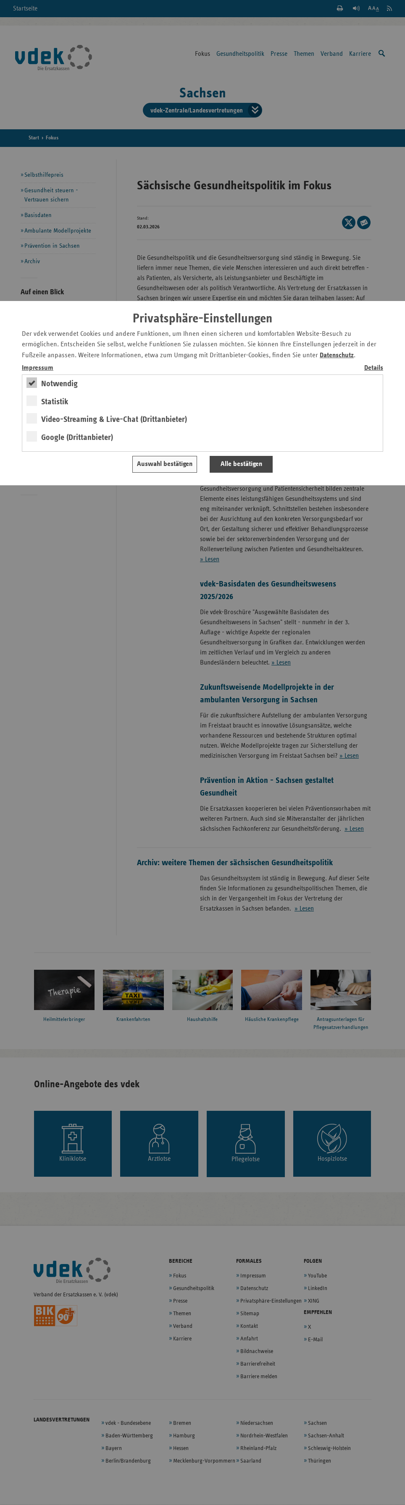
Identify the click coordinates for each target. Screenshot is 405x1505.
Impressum (37, 368)
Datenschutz (337, 355)
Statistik (54, 402)
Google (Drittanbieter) (77, 437)
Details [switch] (373, 368)
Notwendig (59, 384)
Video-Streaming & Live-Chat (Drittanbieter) (114, 419)
